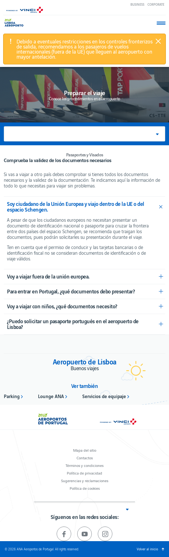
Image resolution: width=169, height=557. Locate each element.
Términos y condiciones (84, 465)
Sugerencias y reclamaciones (84, 480)
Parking (12, 395)
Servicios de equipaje (104, 395)
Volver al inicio (147, 549)
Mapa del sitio (84, 450)
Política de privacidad (84, 472)
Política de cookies (85, 488)
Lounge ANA (51, 395)
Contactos (85, 457)
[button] (84, 133)
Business (137, 4)
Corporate (155, 4)
